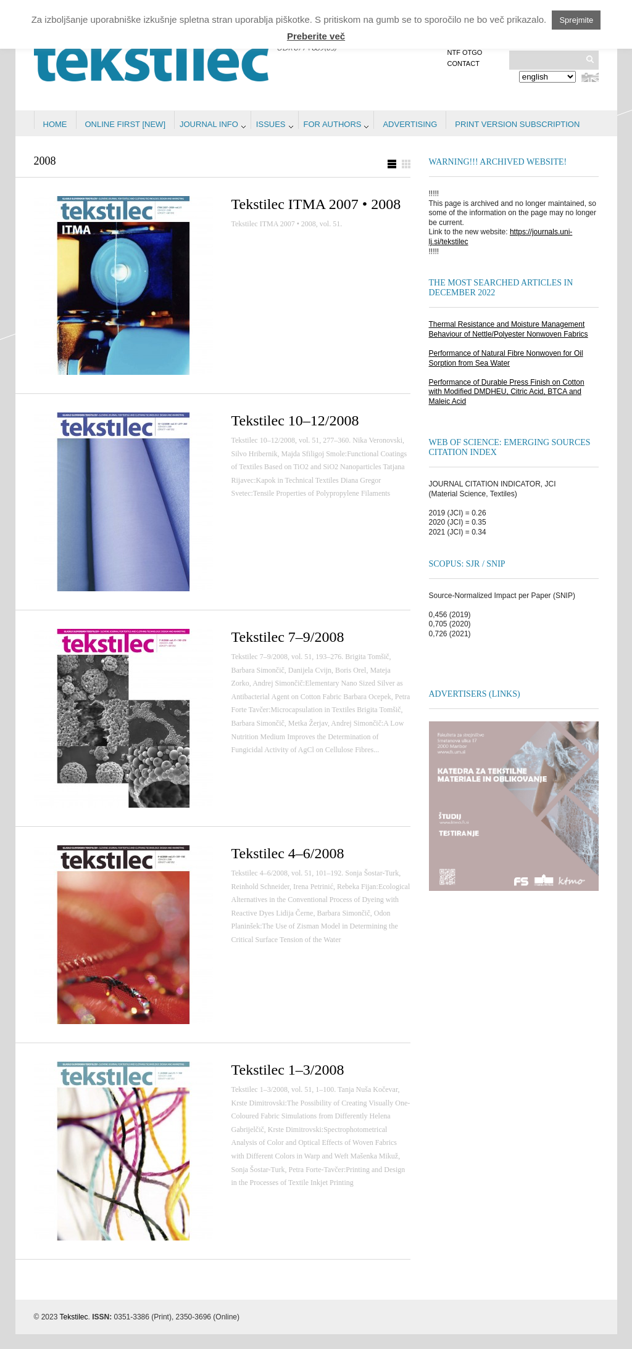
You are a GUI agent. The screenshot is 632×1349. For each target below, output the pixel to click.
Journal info (209, 124)
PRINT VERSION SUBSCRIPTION (517, 124)
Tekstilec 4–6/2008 (287, 853)
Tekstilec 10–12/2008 (295, 420)
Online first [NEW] (125, 124)
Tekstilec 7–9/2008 (287, 637)
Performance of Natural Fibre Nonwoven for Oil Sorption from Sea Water (506, 358)
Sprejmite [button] (576, 20)
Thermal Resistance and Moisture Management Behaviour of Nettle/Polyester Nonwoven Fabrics (508, 329)
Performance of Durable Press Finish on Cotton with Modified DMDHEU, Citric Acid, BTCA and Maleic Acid (506, 392)
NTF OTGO (465, 52)
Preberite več (316, 36)
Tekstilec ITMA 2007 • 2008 (316, 204)
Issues (271, 124)
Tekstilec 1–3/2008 (287, 1070)
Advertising (410, 124)
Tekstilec (74, 1317)
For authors (333, 124)
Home (55, 124)
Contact (463, 63)
